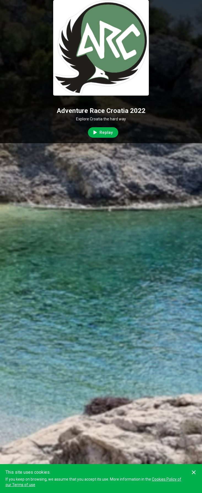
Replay (103, 132)
